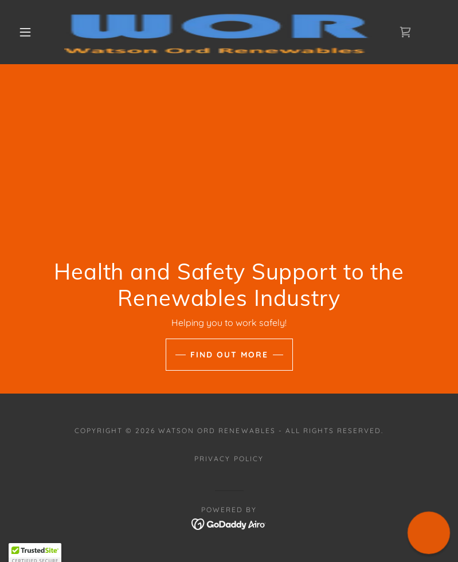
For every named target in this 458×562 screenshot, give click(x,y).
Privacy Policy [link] (228, 458)
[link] (219, 32)
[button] (25, 32)
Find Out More (229, 354)
